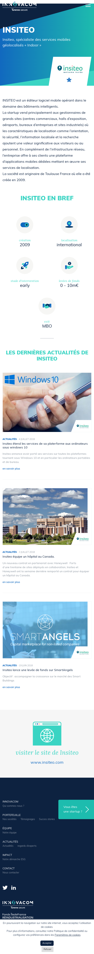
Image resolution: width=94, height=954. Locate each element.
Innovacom (10, 802)
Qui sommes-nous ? (13, 806)
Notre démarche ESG (14, 859)
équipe (7, 828)
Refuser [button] (47, 949)
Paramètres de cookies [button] (67, 935)
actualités (10, 842)
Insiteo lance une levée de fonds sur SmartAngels (38, 670)
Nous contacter (11, 873)
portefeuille (12, 815)
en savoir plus (11, 468)
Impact (7, 855)
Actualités (8, 846)
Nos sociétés (9, 819)
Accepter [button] (47, 943)
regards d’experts (26, 846)
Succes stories (47, 819)
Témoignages (28, 819)
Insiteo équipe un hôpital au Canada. (28, 556)
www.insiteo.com (47, 763)
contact (9, 868)
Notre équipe (10, 833)
